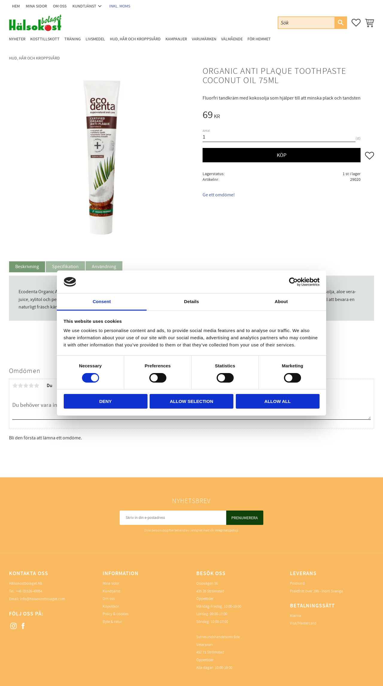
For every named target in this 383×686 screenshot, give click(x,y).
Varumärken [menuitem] (204, 39)
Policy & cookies (115, 614)
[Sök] (340, 22)
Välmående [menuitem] (232, 39)
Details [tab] (191, 301)
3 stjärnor (25, 385)
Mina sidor (111, 583)
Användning (104, 267)
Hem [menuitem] (16, 6)
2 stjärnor (20, 385)
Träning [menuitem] (72, 39)
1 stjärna (15, 385)
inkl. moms (119, 6)
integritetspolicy (226, 530)
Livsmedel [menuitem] (95, 39)
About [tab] (281, 301)
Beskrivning (27, 267)
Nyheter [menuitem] (17, 39)
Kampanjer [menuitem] (176, 39)
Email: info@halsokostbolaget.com (37, 599)
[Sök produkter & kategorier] (306, 22)
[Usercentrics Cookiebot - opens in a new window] (293, 281)
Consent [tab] (102, 301)
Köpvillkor (111, 606)
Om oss (109, 598)
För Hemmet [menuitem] (259, 39)
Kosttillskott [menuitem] (45, 39)
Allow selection (191, 401)
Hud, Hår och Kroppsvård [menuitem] (135, 39)
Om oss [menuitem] (59, 6)
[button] (356, 22)
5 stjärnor (36, 385)
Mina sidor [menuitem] (36, 6)
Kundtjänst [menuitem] (84, 6)
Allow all (278, 401)
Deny (105, 401)
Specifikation (65, 267)
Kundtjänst (111, 591)
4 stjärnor (31, 385)
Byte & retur (112, 621)
